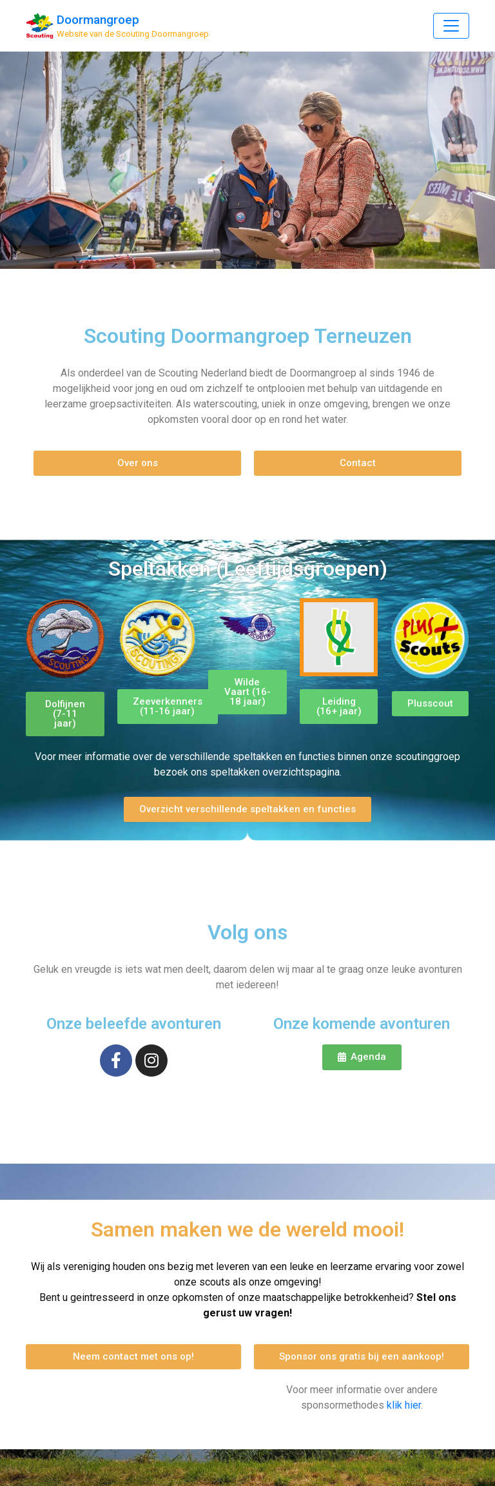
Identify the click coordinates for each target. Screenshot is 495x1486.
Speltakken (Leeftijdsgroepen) (247, 568)
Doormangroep (98, 19)
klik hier (404, 1405)
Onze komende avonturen (361, 1024)
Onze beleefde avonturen (133, 1024)
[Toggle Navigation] (451, 26)
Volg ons (247, 932)
